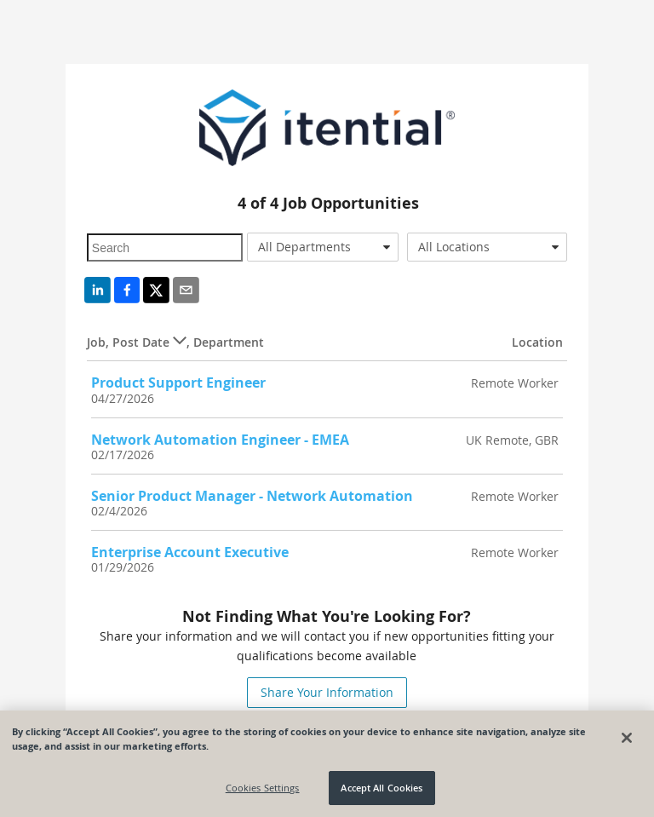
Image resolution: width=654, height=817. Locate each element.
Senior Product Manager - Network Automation (252, 495)
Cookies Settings (263, 787)
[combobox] (323, 247)
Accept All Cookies (381, 787)
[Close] (626, 738)
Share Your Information (327, 692)
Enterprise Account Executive (190, 552)
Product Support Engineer (178, 382)
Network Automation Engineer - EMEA (220, 439)
